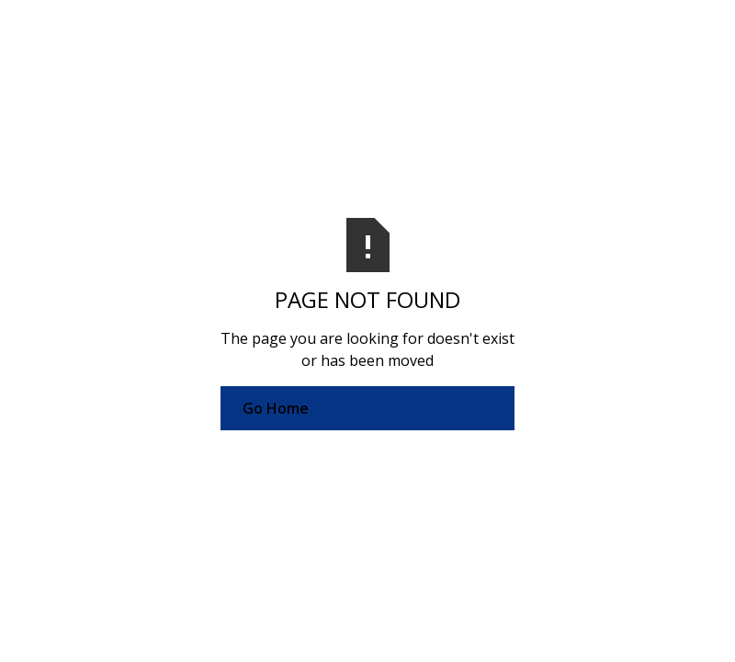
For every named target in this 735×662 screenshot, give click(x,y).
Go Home (276, 408)
